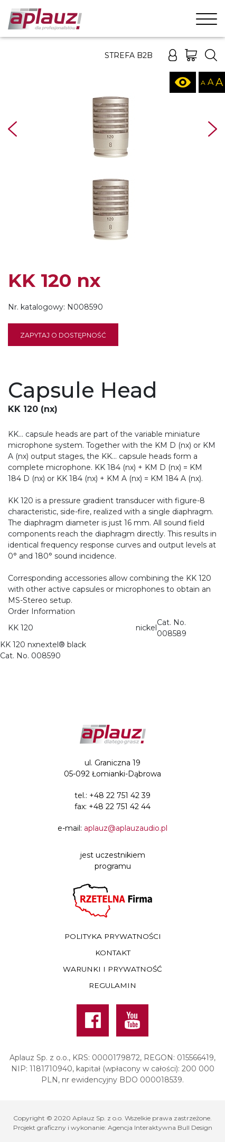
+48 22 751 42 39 (120, 795)
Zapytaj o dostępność (63, 335)
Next (212, 129)
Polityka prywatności (112, 936)
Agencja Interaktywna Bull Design (160, 1127)
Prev (12, 129)
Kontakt (112, 952)
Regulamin (112, 985)
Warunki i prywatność (112, 969)
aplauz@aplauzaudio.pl (125, 828)
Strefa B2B (129, 55)
